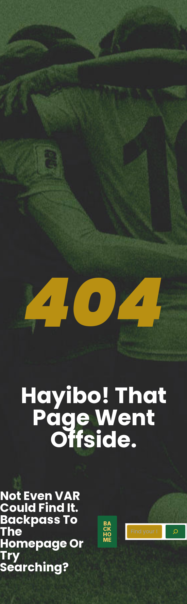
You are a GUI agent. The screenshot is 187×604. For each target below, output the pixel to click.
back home (107, 531)
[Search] (175, 531)
